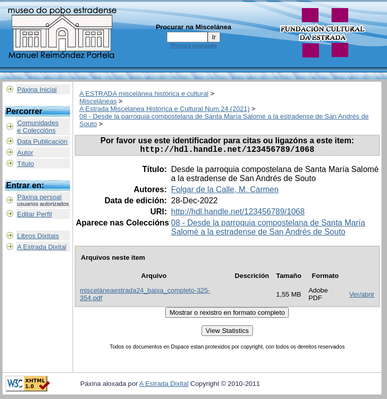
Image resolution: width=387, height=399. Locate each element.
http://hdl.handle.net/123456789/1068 (237, 213)
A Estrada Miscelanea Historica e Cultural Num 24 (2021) (165, 108)
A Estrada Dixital (42, 247)
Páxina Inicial (37, 89)
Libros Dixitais (38, 236)
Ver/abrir (361, 296)
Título (25, 163)
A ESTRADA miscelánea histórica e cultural (144, 93)
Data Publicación (42, 141)
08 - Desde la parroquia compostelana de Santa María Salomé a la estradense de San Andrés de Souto (268, 229)
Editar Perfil (34, 214)
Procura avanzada (193, 45)
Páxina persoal (39, 197)
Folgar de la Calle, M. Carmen (224, 191)
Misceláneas (98, 101)
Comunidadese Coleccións (37, 126)
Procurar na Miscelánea (193, 27)
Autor (25, 152)
